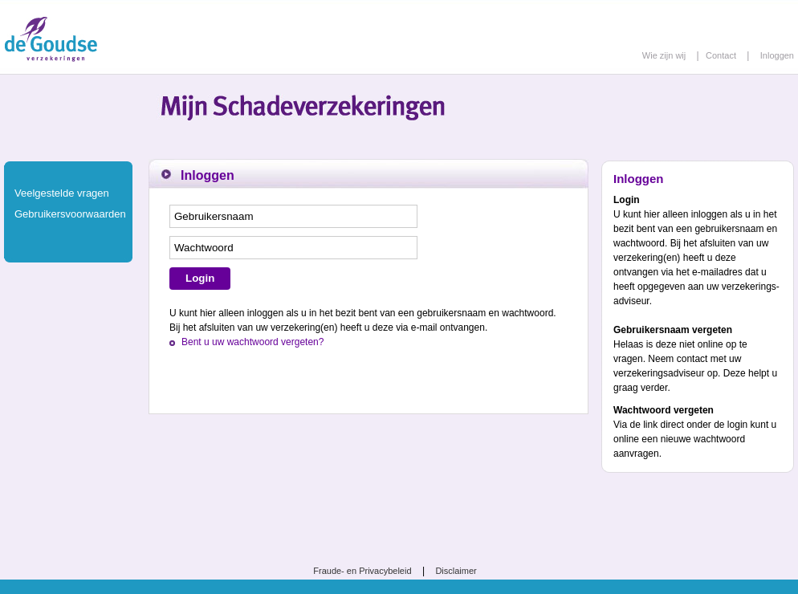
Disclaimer (455, 571)
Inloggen (777, 55)
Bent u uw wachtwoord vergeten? (252, 342)
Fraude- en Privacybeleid (362, 571)
